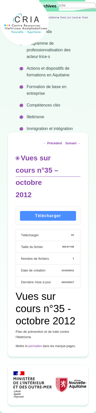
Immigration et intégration (50, 128)
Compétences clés (43, 105)
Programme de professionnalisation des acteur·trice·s (49, 50)
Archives (48, 6)
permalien (35, 346)
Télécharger (48, 216)
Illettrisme (35, 117)
